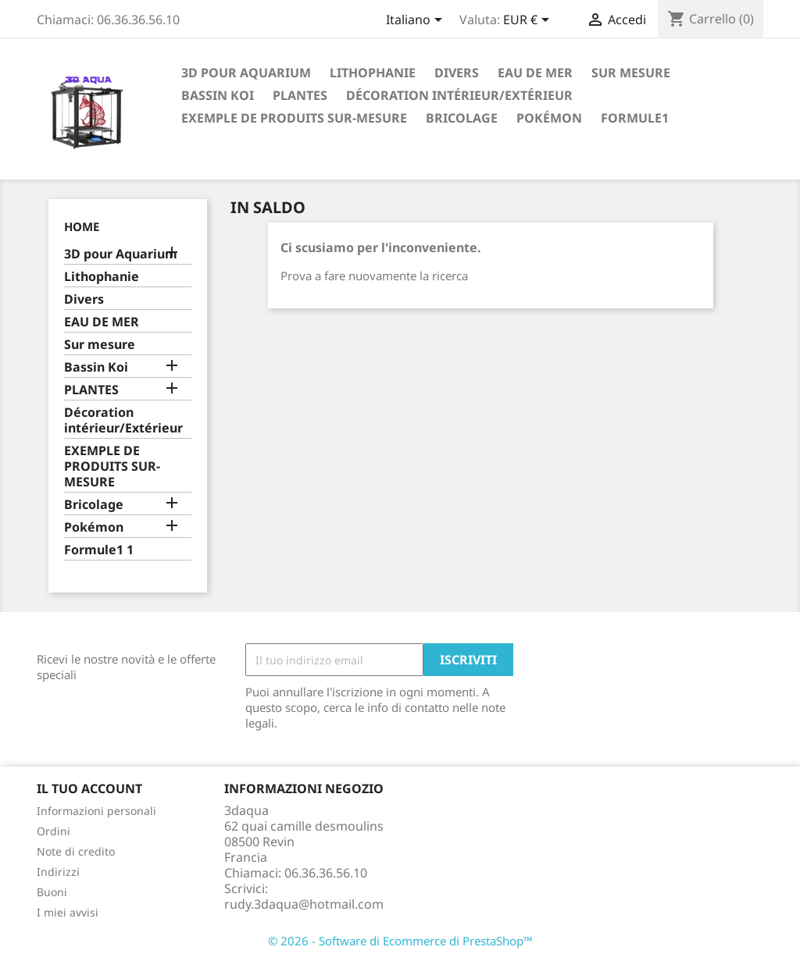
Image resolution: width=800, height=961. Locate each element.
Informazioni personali (96, 810)
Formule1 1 (99, 550)
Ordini (53, 831)
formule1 (635, 117)
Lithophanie (373, 72)
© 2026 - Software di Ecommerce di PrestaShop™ (400, 941)
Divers (456, 72)
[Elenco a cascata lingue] (417, 21)
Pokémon (549, 117)
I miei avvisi (67, 912)
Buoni (52, 891)
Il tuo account (89, 788)
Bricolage (462, 117)
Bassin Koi (217, 95)
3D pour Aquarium (246, 72)
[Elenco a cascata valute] (529, 21)
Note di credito (76, 851)
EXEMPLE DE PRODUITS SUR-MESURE (294, 117)
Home (81, 226)
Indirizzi (58, 871)
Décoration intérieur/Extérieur (459, 95)
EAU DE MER (535, 72)
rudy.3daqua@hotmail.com (304, 904)
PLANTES (300, 95)
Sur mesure (630, 72)
